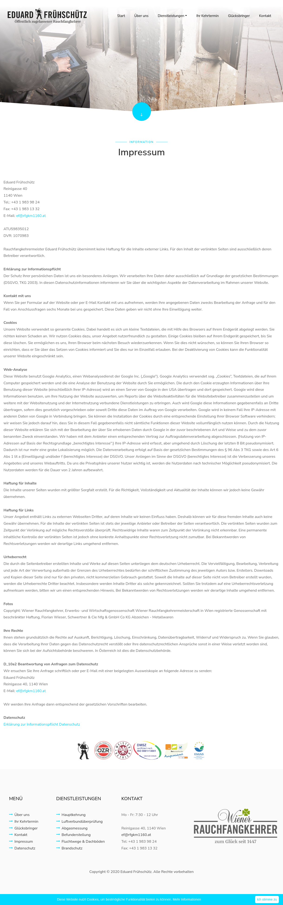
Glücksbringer (239, 15)
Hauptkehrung (71, 814)
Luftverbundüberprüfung (79, 821)
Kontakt (265, 15)
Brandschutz (69, 848)
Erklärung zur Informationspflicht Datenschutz (41, 724)
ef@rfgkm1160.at (31, 215)
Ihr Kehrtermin (207, 15)
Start (121, 15)
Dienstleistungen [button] (171, 15)
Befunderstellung (73, 834)
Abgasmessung (72, 828)
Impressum (21, 841)
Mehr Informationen (187, 899)
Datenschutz (22, 848)
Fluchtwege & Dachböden (80, 841)
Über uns (141, 15)
